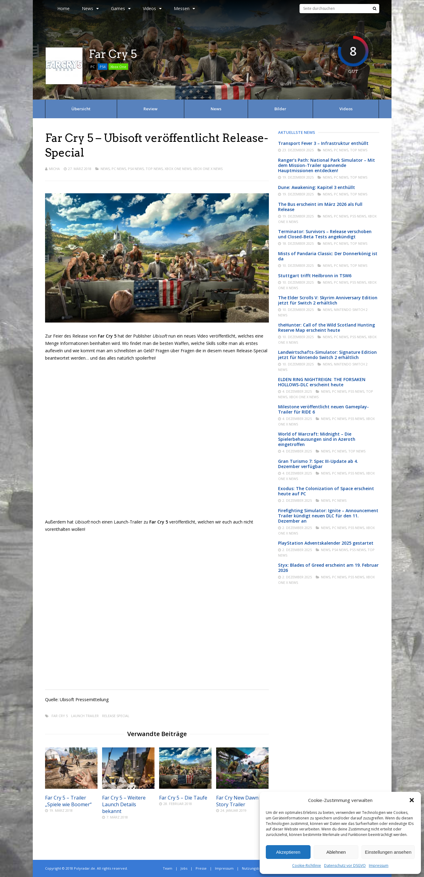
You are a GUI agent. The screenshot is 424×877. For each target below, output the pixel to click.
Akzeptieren (288, 852)
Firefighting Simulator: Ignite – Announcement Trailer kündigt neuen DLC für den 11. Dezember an (328, 516)
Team (167, 868)
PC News (119, 168)
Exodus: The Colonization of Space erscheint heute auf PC (326, 491)
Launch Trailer (85, 715)
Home (63, 8)
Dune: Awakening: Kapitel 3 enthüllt (316, 187)
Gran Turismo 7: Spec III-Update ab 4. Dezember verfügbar (318, 463)
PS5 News (358, 216)
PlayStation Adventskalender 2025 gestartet (325, 543)
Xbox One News (178, 168)
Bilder (280, 109)
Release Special (115, 715)
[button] (412, 800)
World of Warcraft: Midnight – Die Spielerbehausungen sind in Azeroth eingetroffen (316, 439)
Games (121, 8)
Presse (201, 868)
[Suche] (374, 8)
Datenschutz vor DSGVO (345, 865)
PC (92, 66)
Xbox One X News (208, 168)
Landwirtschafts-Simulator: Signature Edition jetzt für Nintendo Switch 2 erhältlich (327, 354)
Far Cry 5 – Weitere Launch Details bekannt (124, 804)
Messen (184, 8)
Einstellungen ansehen (388, 852)
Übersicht (80, 109)
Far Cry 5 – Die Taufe (183, 797)
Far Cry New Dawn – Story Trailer (239, 801)
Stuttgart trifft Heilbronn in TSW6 (314, 275)
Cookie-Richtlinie (306, 865)
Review (150, 109)
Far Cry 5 (60, 715)
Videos (152, 8)
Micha (54, 168)
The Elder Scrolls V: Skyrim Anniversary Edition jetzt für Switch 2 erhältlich (327, 300)
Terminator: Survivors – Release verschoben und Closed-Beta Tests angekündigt (325, 234)
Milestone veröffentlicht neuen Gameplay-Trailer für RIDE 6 (323, 409)
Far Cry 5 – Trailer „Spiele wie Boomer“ (68, 801)
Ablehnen (336, 852)
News (90, 8)
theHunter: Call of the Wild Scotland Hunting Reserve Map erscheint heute (326, 327)
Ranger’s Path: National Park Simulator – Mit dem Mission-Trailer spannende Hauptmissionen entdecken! (326, 165)
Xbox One (118, 66)
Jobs (184, 868)
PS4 (102, 66)
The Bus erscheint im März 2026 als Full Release (320, 206)
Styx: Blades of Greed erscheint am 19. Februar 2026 (328, 567)
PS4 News (136, 168)
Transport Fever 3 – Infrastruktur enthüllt (323, 143)
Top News (154, 168)
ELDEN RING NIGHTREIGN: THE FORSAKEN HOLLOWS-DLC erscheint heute (321, 381)
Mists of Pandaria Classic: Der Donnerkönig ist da (327, 256)
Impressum (378, 865)
